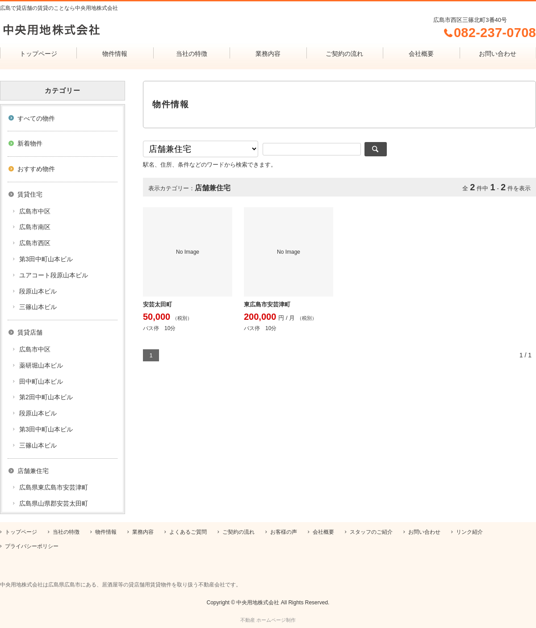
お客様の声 (283, 532)
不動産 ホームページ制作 (268, 620)
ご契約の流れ (344, 53)
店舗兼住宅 (33, 470)
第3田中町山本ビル (46, 259)
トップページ (38, 53)
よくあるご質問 (188, 532)
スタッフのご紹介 (371, 532)
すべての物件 (36, 118)
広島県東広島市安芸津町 (53, 487)
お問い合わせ (497, 53)
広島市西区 (34, 243)
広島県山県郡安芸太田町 (53, 503)
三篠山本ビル (38, 306)
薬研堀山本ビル (41, 365)
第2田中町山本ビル (46, 397)
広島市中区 (34, 211)
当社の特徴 (191, 53)
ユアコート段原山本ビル (53, 275)
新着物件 (29, 143)
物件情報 (114, 53)
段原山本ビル (38, 291)
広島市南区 (34, 226)
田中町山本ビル (41, 381)
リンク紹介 (469, 532)
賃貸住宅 (29, 194)
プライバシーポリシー (32, 546)
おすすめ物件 (36, 168)
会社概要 (421, 53)
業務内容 (268, 53)
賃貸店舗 (29, 332)
